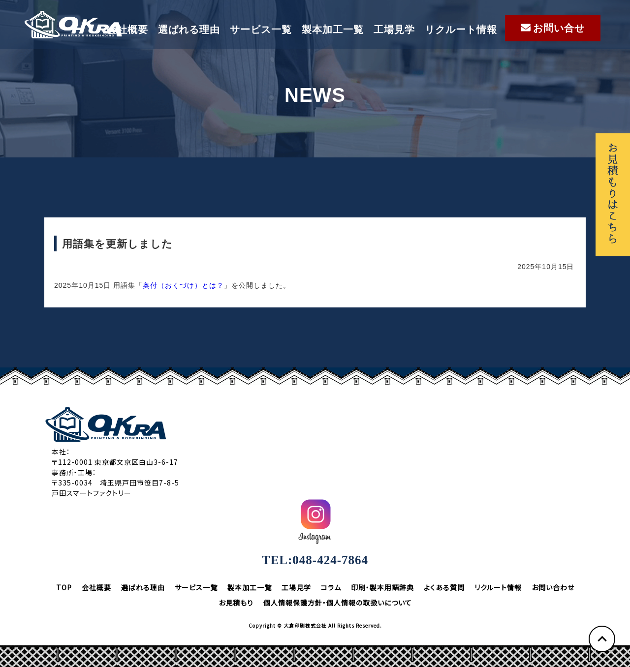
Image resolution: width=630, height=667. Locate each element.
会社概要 (127, 29)
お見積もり (236, 602)
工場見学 (394, 29)
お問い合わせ (553, 587)
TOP (64, 587)
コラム (331, 587)
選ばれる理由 (189, 29)
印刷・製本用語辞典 (382, 587)
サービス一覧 (261, 29)
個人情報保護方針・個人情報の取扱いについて (337, 602)
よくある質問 (444, 587)
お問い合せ (553, 28)
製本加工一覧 (333, 29)
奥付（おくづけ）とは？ (183, 285)
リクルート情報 (461, 29)
